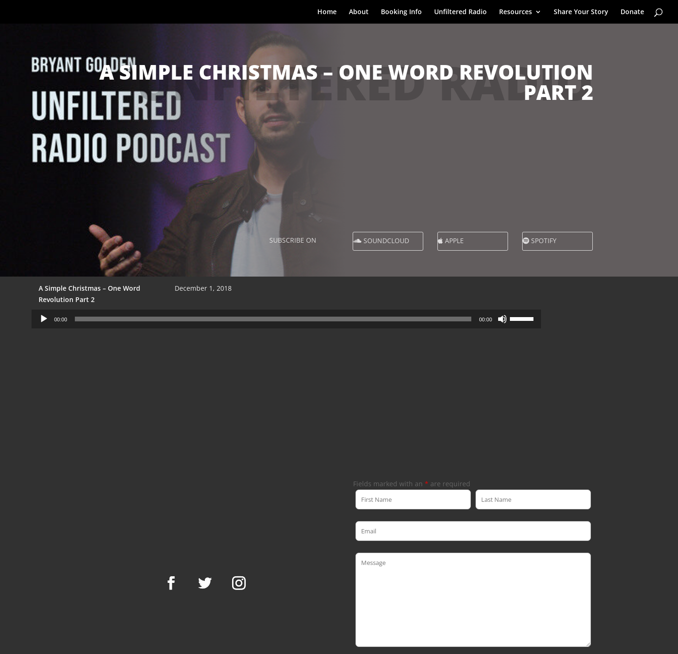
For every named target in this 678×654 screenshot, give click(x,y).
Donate (632, 12)
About (359, 12)
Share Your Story (581, 12)
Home (327, 12)
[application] (286, 319)
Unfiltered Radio (460, 12)
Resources (515, 12)
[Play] (43, 319)
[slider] (273, 319)
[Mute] (502, 319)
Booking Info (401, 12)
